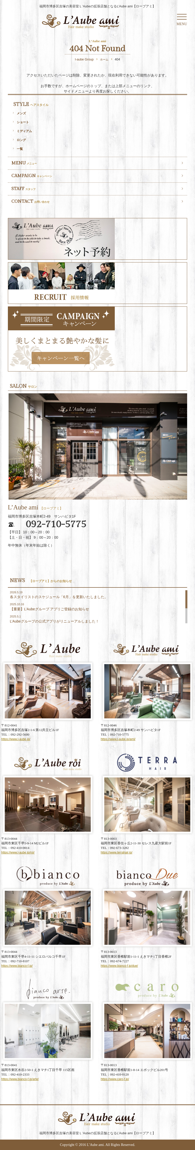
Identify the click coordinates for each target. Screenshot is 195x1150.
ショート (23, 122)
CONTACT (30, 201)
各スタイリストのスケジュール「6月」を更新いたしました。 (59, 597)
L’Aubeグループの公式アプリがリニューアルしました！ (54, 621)
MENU (24, 163)
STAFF (23, 188)
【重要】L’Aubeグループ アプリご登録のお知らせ (49, 609)
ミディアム (24, 131)
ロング (21, 140)
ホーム (104, 59)
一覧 (20, 148)
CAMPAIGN (31, 175)
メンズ (21, 113)
